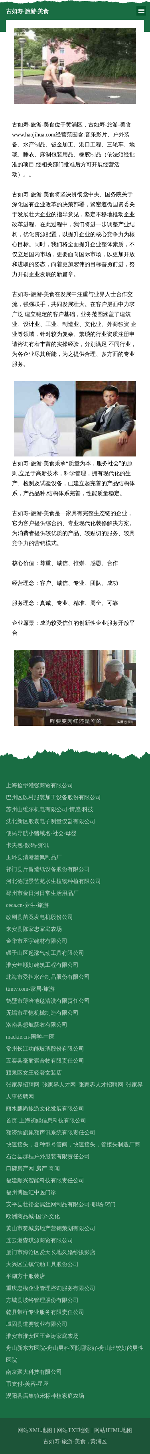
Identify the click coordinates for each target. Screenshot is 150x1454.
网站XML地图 (35, 1430)
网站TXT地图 (73, 1430)
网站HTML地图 (113, 1430)
